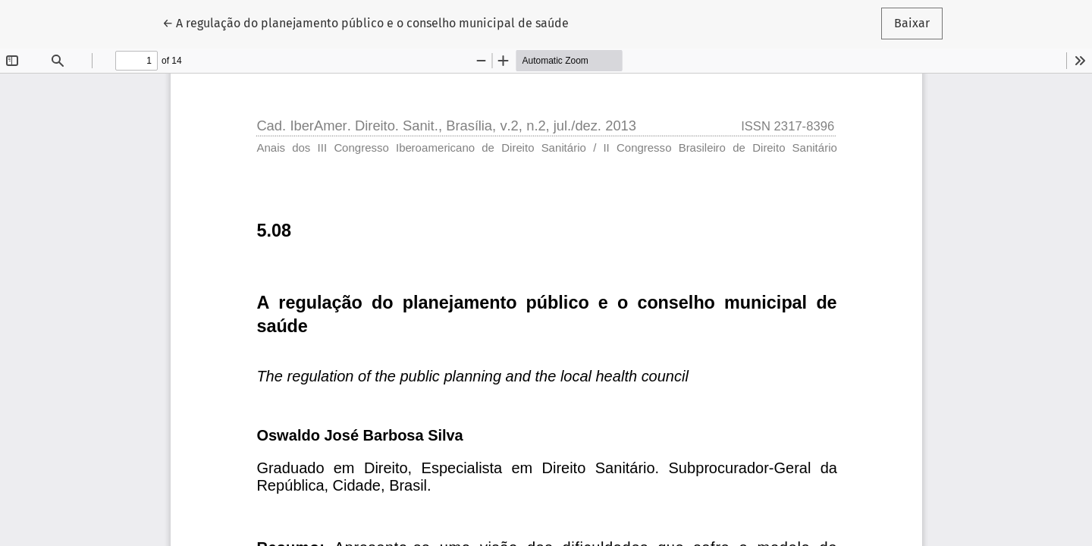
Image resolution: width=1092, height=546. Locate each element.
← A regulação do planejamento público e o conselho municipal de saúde (365, 22)
